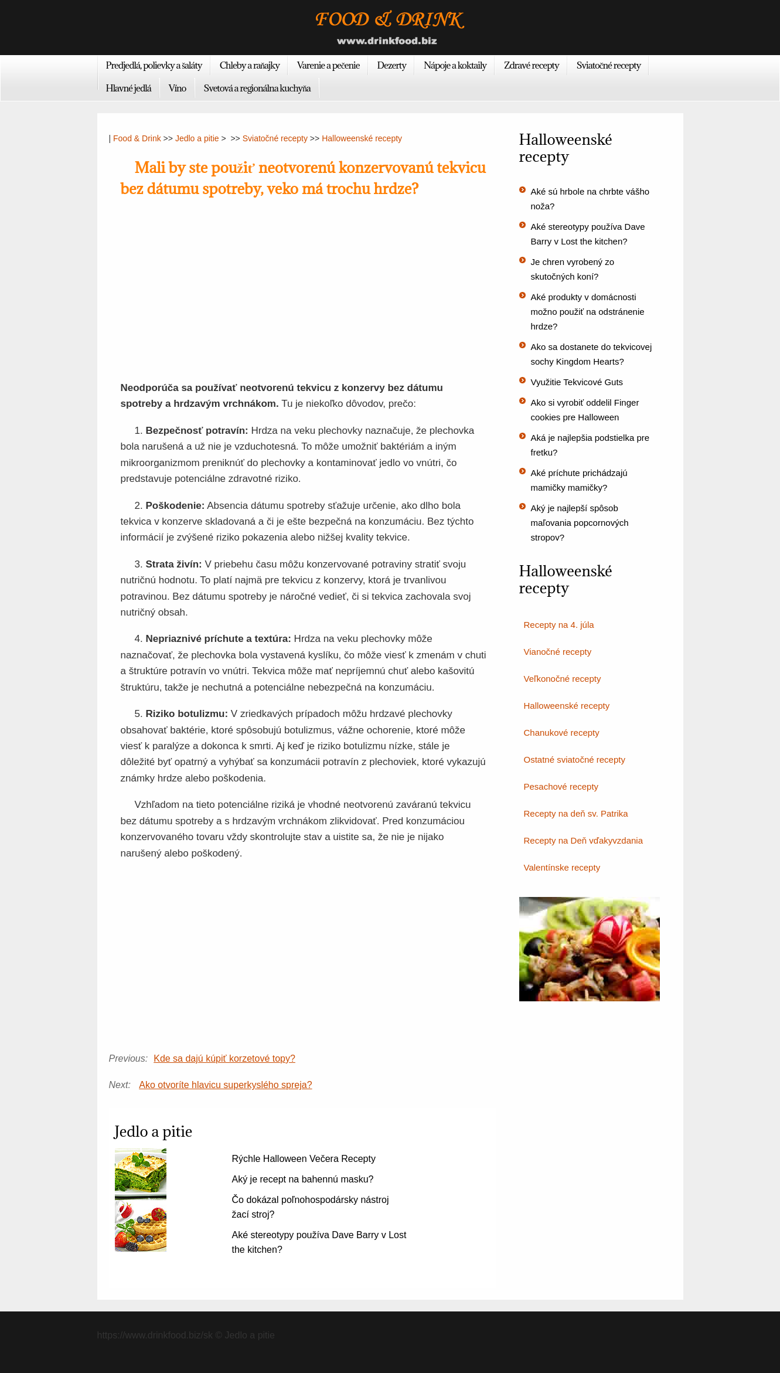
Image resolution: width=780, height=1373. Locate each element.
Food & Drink (137, 138)
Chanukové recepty (562, 733)
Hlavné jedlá (128, 88)
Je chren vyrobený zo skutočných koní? (573, 269)
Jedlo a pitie (197, 138)
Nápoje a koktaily (455, 65)
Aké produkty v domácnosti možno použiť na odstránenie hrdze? (588, 311)
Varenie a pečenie (328, 65)
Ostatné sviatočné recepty (574, 759)
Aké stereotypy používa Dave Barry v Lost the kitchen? (319, 1242)
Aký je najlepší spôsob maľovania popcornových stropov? (580, 522)
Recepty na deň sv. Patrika (576, 813)
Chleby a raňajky (250, 65)
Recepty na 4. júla (559, 625)
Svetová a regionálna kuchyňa (257, 88)
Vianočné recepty (558, 652)
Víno (177, 88)
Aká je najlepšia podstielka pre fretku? (590, 445)
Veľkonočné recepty (562, 679)
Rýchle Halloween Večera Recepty (304, 1159)
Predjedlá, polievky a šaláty (154, 65)
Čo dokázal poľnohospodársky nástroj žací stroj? (310, 1207)
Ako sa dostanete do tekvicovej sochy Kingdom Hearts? (591, 354)
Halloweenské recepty (362, 138)
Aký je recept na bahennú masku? (303, 1179)
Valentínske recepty (562, 867)
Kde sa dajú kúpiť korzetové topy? (224, 1058)
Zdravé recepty (531, 65)
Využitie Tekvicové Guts (577, 382)
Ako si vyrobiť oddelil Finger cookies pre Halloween (585, 409)
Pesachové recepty (561, 786)
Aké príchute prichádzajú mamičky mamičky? (579, 480)
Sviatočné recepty (609, 65)
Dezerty (391, 65)
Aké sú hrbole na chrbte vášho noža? (590, 198)
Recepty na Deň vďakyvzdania (583, 840)
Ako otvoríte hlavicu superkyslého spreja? (225, 1085)
